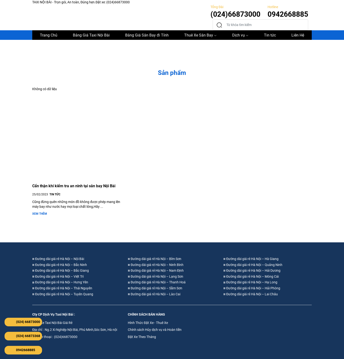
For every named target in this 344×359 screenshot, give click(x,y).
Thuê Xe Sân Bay (200, 35)
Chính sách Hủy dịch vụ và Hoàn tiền (155, 330)
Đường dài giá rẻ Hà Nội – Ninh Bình (155, 265)
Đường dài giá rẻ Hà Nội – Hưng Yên (60, 282)
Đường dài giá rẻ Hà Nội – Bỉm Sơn (154, 259)
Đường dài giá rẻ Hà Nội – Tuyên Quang (62, 294)
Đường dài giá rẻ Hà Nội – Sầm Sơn (155, 288)
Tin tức (270, 35)
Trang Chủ (48, 35)
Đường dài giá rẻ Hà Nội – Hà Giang (251, 259)
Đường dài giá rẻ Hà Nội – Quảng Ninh (252, 265)
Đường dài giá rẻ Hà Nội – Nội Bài (58, 259)
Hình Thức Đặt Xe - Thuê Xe (148, 323)
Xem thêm (39, 213)
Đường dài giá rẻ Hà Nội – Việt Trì (58, 276)
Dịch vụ (240, 35)
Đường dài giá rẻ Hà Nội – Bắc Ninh (59, 265)
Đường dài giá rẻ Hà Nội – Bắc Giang (60, 270)
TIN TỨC (54, 194)
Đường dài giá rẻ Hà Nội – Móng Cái (251, 276)
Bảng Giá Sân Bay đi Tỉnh (147, 35)
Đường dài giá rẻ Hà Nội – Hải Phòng (251, 288)
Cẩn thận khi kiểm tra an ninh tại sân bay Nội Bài (73, 186)
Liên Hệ (297, 35)
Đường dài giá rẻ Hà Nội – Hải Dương (251, 270)
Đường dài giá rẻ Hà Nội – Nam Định (156, 270)
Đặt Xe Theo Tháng (142, 337)
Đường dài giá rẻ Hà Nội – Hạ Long (250, 282)
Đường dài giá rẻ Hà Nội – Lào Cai (154, 294)
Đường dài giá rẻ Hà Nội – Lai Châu (250, 294)
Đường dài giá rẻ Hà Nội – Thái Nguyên (62, 288)
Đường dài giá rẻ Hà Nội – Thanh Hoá (157, 282)
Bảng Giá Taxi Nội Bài (91, 35)
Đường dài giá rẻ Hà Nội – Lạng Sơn (155, 276)
